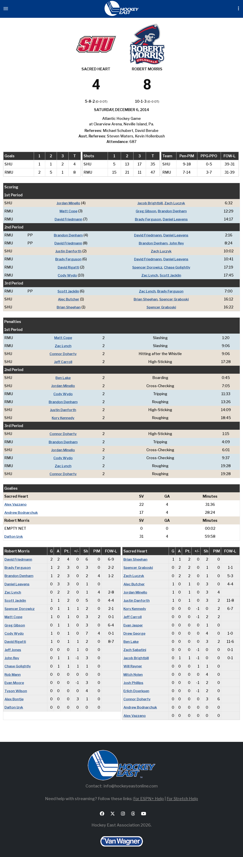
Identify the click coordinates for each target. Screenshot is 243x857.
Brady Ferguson (147, 219)
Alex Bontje (15, 697)
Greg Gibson (145, 211)
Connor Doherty (63, 353)
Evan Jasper (133, 623)
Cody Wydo (66, 275)
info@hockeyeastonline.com (131, 784)
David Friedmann (67, 219)
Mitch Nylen (134, 672)
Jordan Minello (67, 203)
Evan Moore (15, 681)
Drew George (135, 632)
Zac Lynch (149, 275)
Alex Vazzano (16, 503)
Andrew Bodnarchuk (22, 511)
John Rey (176, 243)
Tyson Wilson (16, 689)
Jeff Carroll (63, 361)
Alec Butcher (67, 299)
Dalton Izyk (14, 535)
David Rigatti (67, 267)
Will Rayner (133, 664)
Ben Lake (63, 377)
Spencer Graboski (174, 299)
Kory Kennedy (63, 417)
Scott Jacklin (170, 275)
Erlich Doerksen (137, 689)
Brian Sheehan (144, 299)
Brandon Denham (173, 211)
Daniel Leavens (176, 219)
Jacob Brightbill (149, 203)
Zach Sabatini (135, 648)
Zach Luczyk (175, 203)
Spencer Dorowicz (147, 267)
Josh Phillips (133, 681)
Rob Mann (13, 672)
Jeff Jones (13, 648)
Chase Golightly (177, 267)
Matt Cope (67, 211)
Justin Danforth (67, 251)
